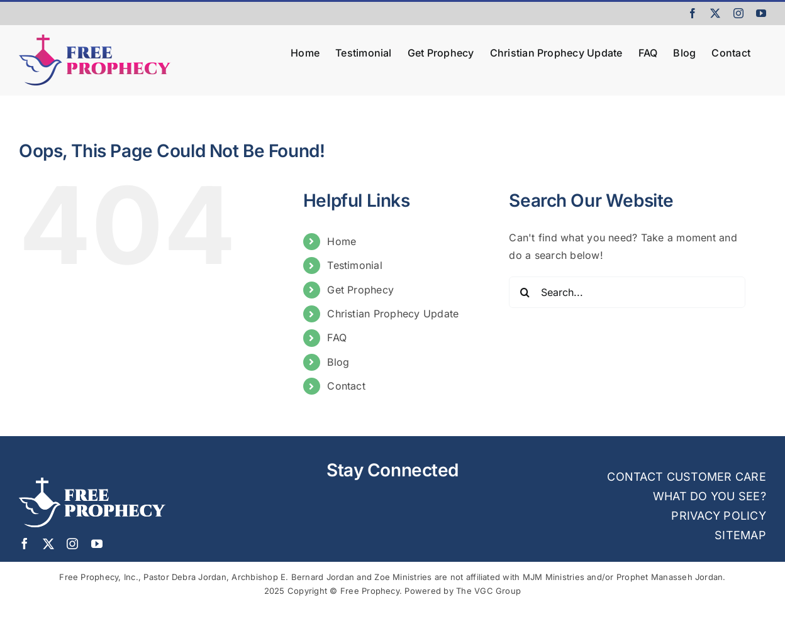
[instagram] (72, 543)
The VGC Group (488, 591)
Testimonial (354, 265)
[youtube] (97, 543)
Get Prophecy (360, 289)
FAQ (337, 337)
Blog (338, 362)
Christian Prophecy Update (393, 313)
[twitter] (48, 543)
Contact (346, 386)
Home (341, 241)
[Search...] (627, 292)
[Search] (524, 292)
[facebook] (24, 543)
